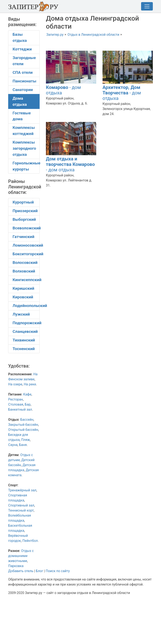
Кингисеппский (26, 279)
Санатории (23, 89)
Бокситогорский (26, 253)
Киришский (23, 288)
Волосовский (25, 262)
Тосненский (24, 348)
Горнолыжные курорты (26, 166)
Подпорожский (26, 322)
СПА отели (23, 72)
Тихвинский (24, 340)
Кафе (27, 394)
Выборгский (24, 219)
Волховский (24, 271)
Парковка (15, 566)
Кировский (23, 297)
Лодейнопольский (26, 305)
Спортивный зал (21, 505)
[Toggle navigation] (147, 6)
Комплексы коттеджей (24, 130)
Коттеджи (22, 49)
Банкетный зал (20, 409)
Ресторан (15, 399)
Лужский (21, 314)
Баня (23, 445)
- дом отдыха (122, 93)
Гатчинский (23, 236)
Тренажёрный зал (22, 490)
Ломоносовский (26, 245)
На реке (30, 384)
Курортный (23, 202)
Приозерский (25, 210)
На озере (15, 384)
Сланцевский (25, 331)
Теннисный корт (21, 510)
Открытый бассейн (23, 430)
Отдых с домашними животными (21, 556)
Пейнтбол (30, 541)
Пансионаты (24, 81)
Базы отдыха (20, 37)
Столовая (15, 404)
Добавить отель (20, 571)
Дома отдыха (20, 101)
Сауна (13, 445)
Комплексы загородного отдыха (24, 148)
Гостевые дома (22, 116)
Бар (28, 404)
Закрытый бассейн (23, 425)
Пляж (25, 440)
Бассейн (26, 420)
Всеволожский (26, 228)
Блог (39, 571)
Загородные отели (24, 60)
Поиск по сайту (58, 571)
